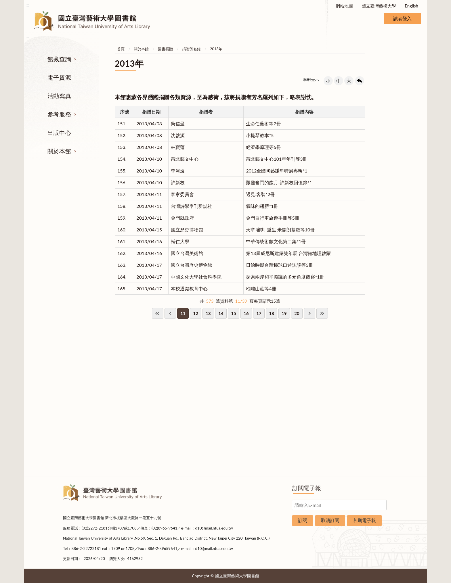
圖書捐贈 (165, 49)
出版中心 (59, 132)
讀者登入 (402, 18)
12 (195, 313)
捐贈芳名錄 (191, 49)
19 (284, 313)
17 (258, 313)
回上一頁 (359, 80)
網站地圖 (344, 5)
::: (27, 4)
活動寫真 (59, 95)
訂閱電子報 (306, 487)
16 (246, 313)
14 (220, 313)
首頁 (121, 49)
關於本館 (59, 150)
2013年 (216, 49)
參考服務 (59, 114)
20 (296, 313)
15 (233, 313)
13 (208, 313)
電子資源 (59, 77)
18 (271, 313)
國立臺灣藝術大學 (379, 5)
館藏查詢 (59, 58)
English (411, 5)
